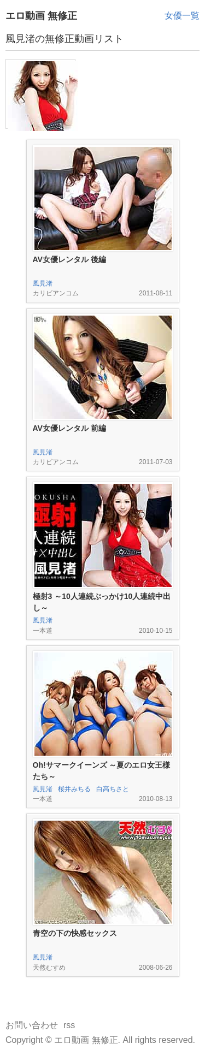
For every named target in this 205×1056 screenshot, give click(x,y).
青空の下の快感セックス (75, 933)
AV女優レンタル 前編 (69, 428)
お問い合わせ (31, 1025)
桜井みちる (74, 789)
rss (69, 1025)
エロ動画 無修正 (41, 15)
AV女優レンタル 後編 (69, 259)
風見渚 (42, 283)
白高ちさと (112, 789)
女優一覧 (182, 15)
